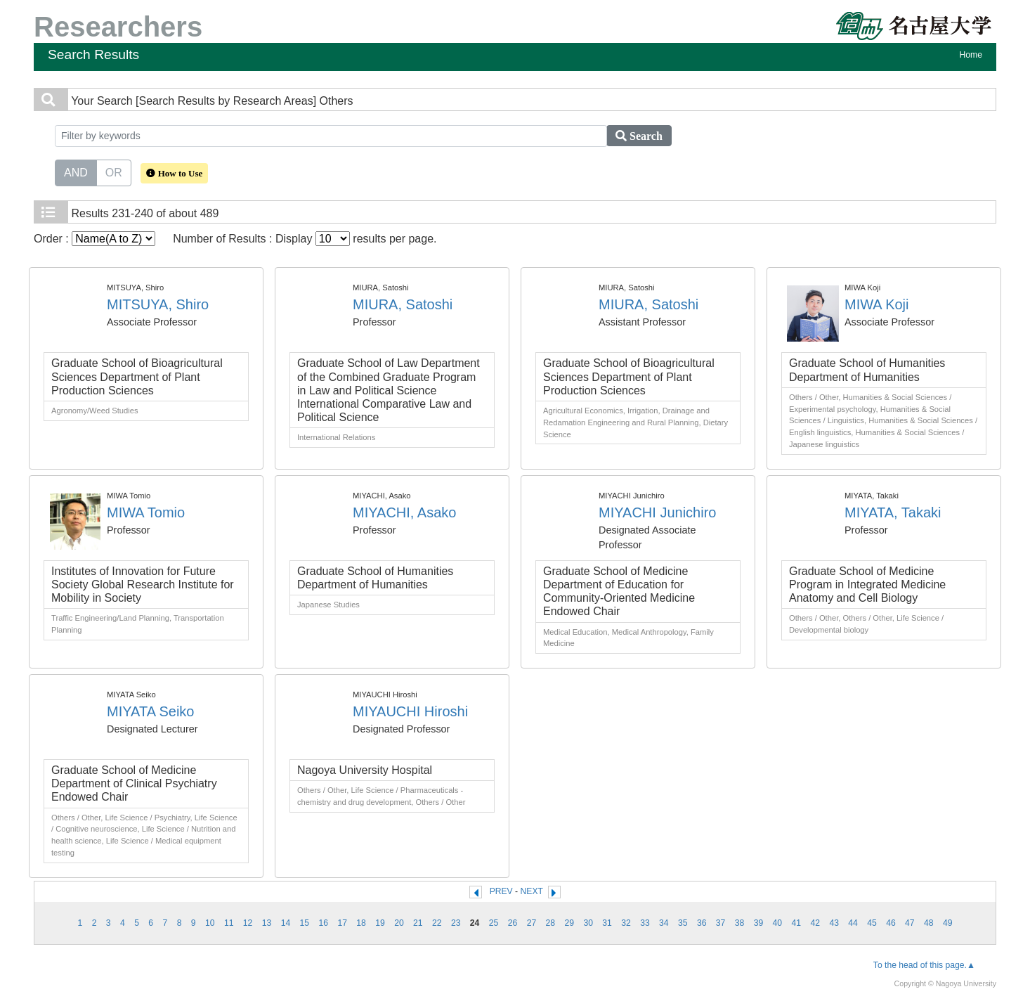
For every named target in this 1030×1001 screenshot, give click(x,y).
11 (229, 923)
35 (683, 923)
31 (607, 923)
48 (929, 923)
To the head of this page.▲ (924, 965)
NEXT (532, 891)
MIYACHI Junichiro (657, 512)
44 (853, 923)
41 (797, 923)
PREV (501, 891)
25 (494, 923)
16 (323, 923)
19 (380, 923)
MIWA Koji (877, 304)
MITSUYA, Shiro (158, 304)
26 (513, 923)
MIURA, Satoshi (402, 304)
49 (948, 923)
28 (551, 923)
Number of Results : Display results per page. (304, 238)
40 (778, 923)
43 (834, 923)
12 (248, 923)
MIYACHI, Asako (404, 512)
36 (702, 923)
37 (721, 923)
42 (815, 923)
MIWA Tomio (146, 512)
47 (910, 923)
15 (305, 923)
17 (342, 923)
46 (891, 923)
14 (286, 923)
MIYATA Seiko (150, 711)
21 (418, 923)
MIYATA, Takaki (893, 512)
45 (872, 923)
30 (588, 923)
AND (76, 171)
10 (210, 923)
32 (626, 923)
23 (456, 923)
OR (113, 171)
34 (664, 923)
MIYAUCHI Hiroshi (410, 711)
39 (759, 923)
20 (399, 923)
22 (437, 923)
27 (532, 923)
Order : (94, 238)
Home (971, 55)
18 (361, 923)
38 (740, 923)
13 (267, 923)
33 (645, 923)
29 (569, 923)
